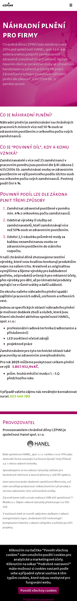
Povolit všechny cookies (38, 592)
